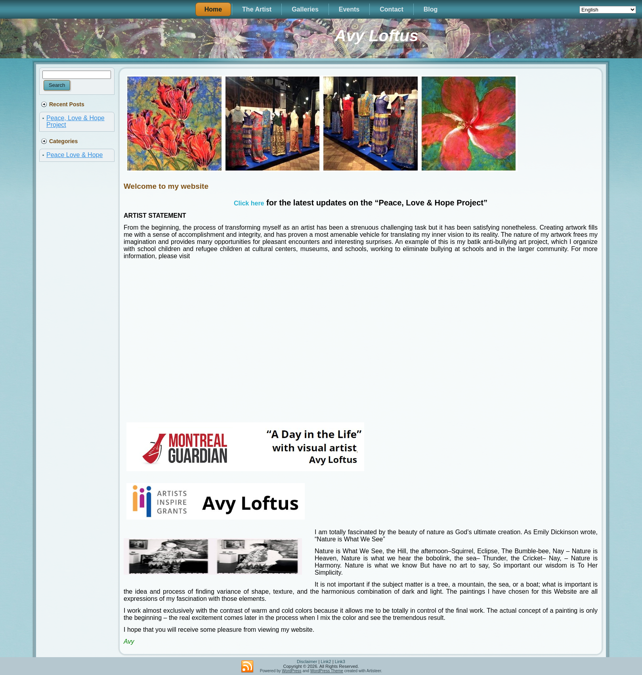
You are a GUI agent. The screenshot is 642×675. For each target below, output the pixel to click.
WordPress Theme (326, 671)
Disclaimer (307, 661)
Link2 (326, 661)
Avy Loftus (376, 36)
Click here (249, 203)
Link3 (340, 661)
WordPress (291, 671)
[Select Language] (607, 9)
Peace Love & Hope (74, 154)
